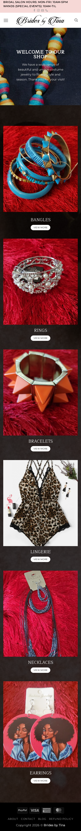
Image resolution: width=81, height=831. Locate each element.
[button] (5, 20)
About (13, 818)
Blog (42, 818)
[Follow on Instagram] (38, 10)
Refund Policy (61, 818)
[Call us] (46, 10)
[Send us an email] (42, 10)
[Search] (76, 20)
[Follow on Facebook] (34, 10)
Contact (28, 818)
